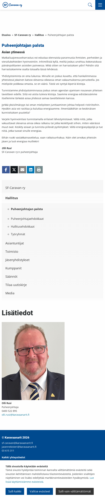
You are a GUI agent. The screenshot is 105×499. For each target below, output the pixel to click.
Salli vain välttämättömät (74, 491)
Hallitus (39, 35)
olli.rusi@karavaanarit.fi (15, 414)
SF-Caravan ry (22, 35)
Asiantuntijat (14, 243)
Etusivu (6, 35)
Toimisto (11, 251)
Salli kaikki (14, 491)
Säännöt (11, 276)
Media (9, 293)
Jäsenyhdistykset (17, 260)
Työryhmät (18, 234)
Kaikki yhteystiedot (13, 457)
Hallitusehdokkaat (23, 226)
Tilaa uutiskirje (16, 285)
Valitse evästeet (40, 491)
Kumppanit (13, 268)
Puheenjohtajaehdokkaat (27, 219)
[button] (100, 5)
